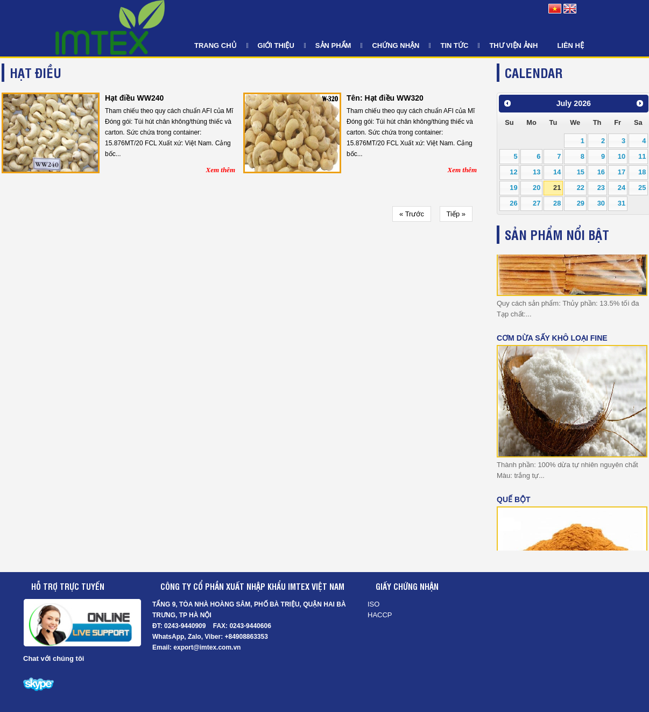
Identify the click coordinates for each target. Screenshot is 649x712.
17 (621, 172)
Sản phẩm (333, 45)
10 (621, 156)
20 (536, 188)
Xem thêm (220, 170)
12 (513, 172)
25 (642, 188)
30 (601, 203)
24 (621, 188)
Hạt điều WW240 (134, 98)
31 (621, 203)
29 (580, 203)
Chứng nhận (395, 45)
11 (642, 156)
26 (513, 203)
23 (601, 188)
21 (557, 188)
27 (536, 203)
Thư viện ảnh (513, 45)
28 (557, 203)
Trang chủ (215, 45)
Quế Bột (514, 498)
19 (513, 188)
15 (580, 172)
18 (642, 172)
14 (557, 172)
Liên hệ (570, 45)
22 (580, 188)
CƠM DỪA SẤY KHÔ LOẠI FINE (552, 337)
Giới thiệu (276, 45)
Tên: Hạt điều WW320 (385, 98)
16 (601, 172)
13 (536, 172)
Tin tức (454, 45)
